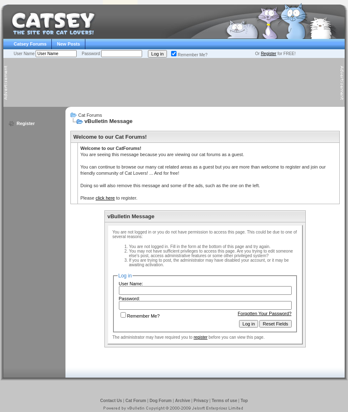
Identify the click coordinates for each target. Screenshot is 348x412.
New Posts (68, 43)
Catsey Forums (30, 43)
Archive (182, 400)
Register (268, 53)
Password (91, 53)
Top (244, 400)
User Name (25, 53)
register (200, 337)
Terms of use (224, 400)
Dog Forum (161, 400)
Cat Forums (90, 115)
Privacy (200, 400)
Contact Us (111, 400)
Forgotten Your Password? (265, 313)
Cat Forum (136, 400)
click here (105, 197)
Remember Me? (189, 55)
